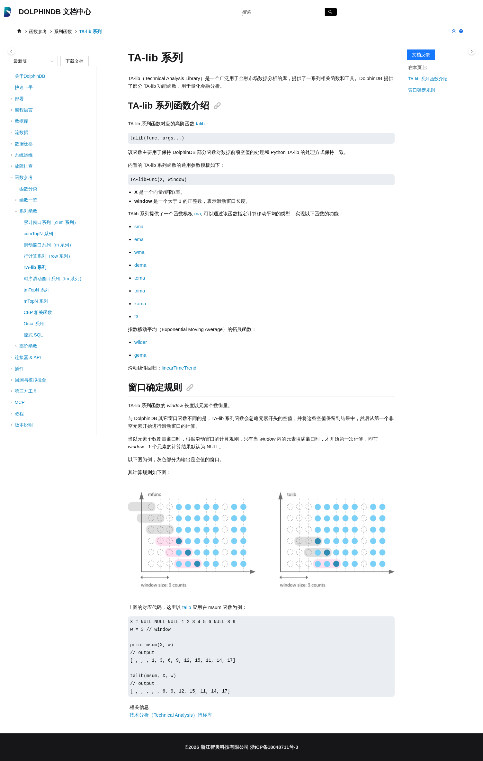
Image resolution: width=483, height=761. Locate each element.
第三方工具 (26, 391)
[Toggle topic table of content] (471, 51)
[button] (12, 76)
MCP (20, 402)
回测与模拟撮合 (30, 379)
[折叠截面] (454, 31)
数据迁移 (24, 143)
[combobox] (30, 61)
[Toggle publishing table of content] (11, 51)
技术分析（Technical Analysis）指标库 (171, 715)
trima (139, 290)
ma (197, 213)
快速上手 (24, 87)
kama (140, 303)
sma (138, 226)
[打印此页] (461, 31)
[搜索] (331, 12)
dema (140, 265)
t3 (136, 316)
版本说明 (24, 424)
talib (200, 123)
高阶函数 (28, 346)
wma (139, 252)
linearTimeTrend (179, 368)
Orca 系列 (34, 323)
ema (139, 239)
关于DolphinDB (30, 76)
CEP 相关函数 (38, 312)
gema (140, 355)
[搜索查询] (289, 12)
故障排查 (24, 166)
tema (139, 278)
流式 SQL (33, 334)
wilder (140, 342)
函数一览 (28, 199)
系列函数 (63, 31)
